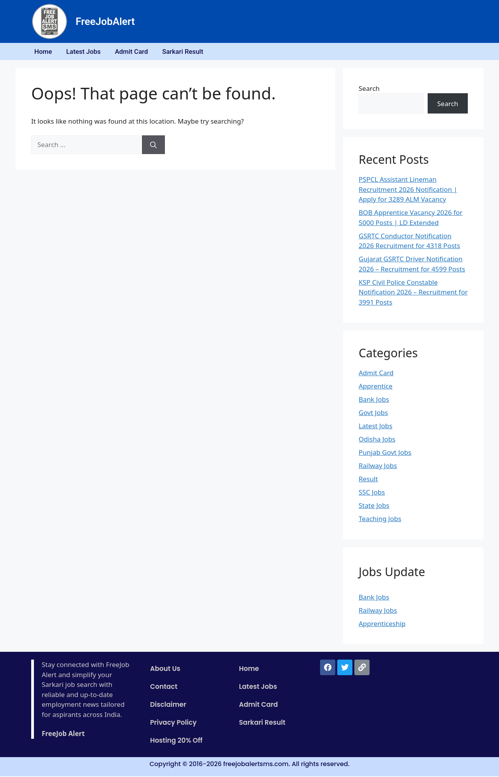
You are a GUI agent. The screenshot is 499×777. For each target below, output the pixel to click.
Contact (163, 687)
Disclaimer (168, 705)
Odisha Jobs (377, 440)
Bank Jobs (374, 400)
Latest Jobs (86, 52)
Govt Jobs (373, 413)
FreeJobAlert (105, 21)
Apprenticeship (382, 624)
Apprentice (376, 387)
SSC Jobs (372, 493)
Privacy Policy (173, 723)
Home (44, 52)
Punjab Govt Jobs (385, 453)
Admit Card (135, 52)
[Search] (153, 146)
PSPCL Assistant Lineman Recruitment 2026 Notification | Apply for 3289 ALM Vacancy (408, 190)
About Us (165, 669)
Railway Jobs (378, 466)
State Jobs (374, 506)
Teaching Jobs (380, 519)
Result (368, 479)
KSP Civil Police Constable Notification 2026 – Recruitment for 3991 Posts (413, 293)
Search (369, 89)
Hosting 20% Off (176, 741)
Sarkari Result (188, 52)
